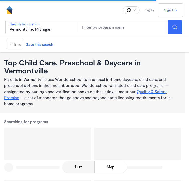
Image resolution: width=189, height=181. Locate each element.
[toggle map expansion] (111, 167)
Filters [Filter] (15, 44)
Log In (149, 10)
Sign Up (170, 10)
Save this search (39, 44)
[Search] (175, 27)
